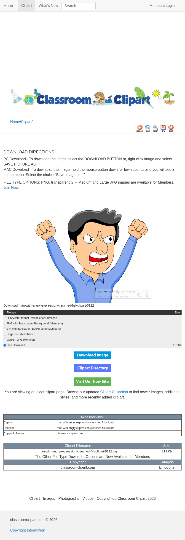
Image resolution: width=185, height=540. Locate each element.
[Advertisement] (92, 48)
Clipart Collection (114, 392)
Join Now (10, 188)
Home (8, 5)
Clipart (28, 5)
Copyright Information (27, 530)
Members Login (162, 6)
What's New (48, 6)
